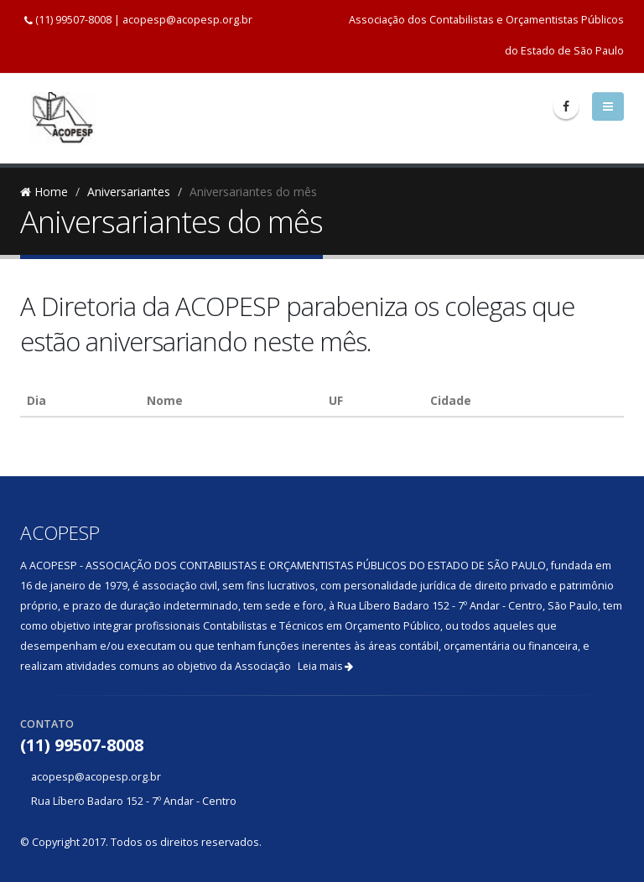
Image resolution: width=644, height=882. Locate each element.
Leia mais (325, 666)
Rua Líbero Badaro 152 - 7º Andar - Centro (133, 801)
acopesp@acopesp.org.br (187, 20)
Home (44, 192)
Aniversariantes (128, 192)
